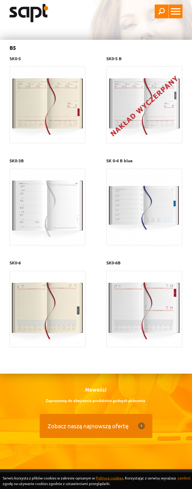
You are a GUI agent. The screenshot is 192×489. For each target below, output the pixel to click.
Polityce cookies (109, 477)
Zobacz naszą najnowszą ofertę (88, 425)
